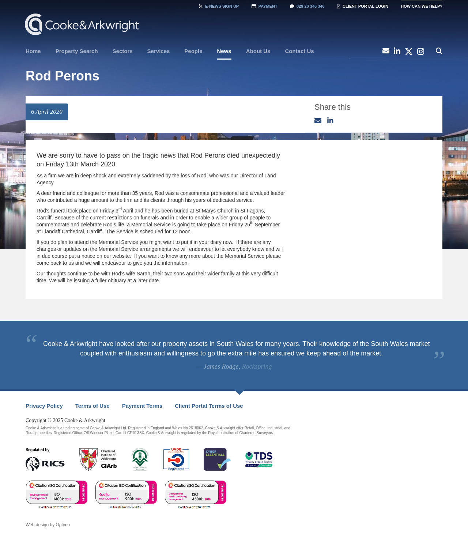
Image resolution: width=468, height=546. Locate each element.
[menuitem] (33, 51)
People (193, 51)
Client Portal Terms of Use (209, 406)
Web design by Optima (48, 524)
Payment (265, 6)
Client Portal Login (362, 6)
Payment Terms (142, 406)
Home (33, 51)
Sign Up (219, 6)
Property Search (77, 51)
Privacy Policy (44, 406)
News (224, 51)
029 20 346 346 (307, 6)
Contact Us (299, 51)
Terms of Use (92, 406)
